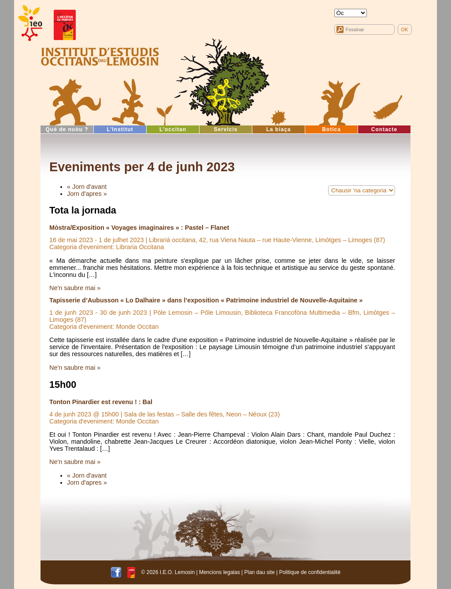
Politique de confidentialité (309, 572)
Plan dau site (259, 572)
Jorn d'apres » (87, 193)
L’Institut (120, 129)
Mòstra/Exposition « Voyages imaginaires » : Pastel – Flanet (139, 227)
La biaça (278, 129)
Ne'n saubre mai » (74, 287)
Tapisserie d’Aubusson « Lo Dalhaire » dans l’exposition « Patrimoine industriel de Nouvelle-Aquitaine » (205, 300)
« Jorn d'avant (87, 186)
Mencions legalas (219, 572)
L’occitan (172, 129)
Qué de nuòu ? (67, 129)
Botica (331, 129)
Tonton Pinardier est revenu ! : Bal (100, 401)
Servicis (225, 129)
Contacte (384, 129)
